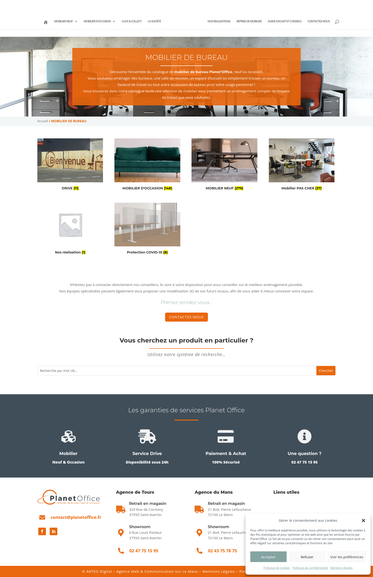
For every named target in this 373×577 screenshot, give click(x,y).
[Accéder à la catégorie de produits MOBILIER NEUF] (224, 165)
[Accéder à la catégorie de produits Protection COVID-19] (147, 229)
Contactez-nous (186, 316)
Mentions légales (341, 568)
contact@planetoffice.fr (76, 517)
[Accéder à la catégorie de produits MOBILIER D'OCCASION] (147, 165)
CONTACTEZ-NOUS (186, 30)
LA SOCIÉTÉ (158, 21)
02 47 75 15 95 (54, 4)
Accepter (268, 556)
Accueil (42, 121)
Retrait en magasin (226, 503)
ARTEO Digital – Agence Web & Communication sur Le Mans (142, 571)
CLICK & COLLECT (136, 21)
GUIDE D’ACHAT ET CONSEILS (303, 21)
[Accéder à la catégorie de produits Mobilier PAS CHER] (302, 165)
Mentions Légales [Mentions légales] (218, 571)
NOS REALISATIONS (237, 21)
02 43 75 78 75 (85, 4)
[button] (363, 520)
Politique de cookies (276, 568)
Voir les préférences (346, 556)
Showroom (140, 527)
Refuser (307, 556)
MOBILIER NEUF (68, 21)
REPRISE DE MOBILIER (267, 21)
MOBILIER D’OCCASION (101, 21)
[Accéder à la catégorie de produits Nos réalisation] (70, 229)
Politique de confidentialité (310, 568)
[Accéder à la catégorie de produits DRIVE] (70, 165)
